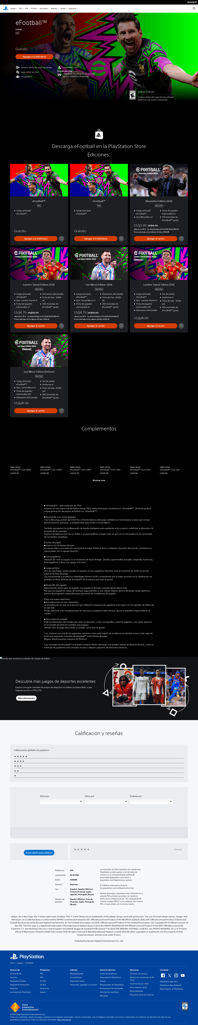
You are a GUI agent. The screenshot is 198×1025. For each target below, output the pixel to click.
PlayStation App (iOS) (169, 981)
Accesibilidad (75, 977)
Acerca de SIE (15, 974)
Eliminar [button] (178, 849)
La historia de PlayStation (20, 992)
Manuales (104, 996)
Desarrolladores (136, 991)
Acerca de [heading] (14, 970)
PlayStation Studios (18, 981)
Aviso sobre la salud (138, 987)
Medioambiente (76, 974)
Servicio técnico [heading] (107, 970)
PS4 (26, 9)
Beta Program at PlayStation (171, 989)
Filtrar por (89, 796)
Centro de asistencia (108, 974)
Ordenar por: (136, 796)
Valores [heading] (73, 970)
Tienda (62, 9)
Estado (103, 981)
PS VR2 (43, 981)
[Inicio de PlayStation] (6, 8)
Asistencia (72, 9)
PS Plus (33, 9)
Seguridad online (77, 981)
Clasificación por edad (139, 984)
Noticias (54, 9)
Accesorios (44, 9)
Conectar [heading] (164, 970)
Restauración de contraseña (111, 988)
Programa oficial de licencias (142, 995)
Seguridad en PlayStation (110, 977)
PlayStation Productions (20, 985)
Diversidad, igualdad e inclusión (83, 985)
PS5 (20, 9)
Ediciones (44, 796)
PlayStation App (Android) (170, 985)
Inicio (12, 963)
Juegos (13, 9)
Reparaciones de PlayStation (112, 985)
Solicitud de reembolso (109, 992)
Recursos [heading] (134, 970)
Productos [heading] (45, 970)
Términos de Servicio (138, 974)
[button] (39, 852)
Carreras (13, 977)
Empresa (13, 988)
